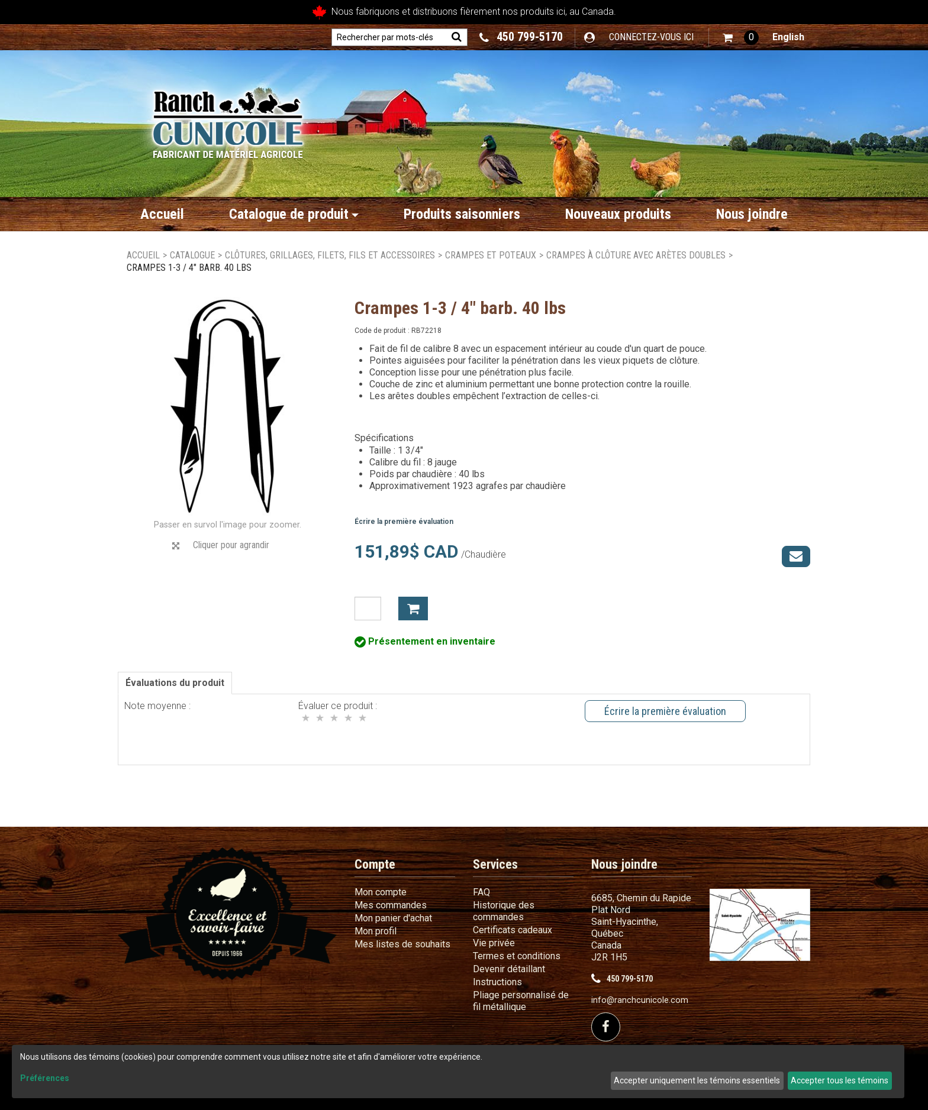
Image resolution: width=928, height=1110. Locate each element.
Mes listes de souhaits (402, 944)
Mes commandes (391, 905)
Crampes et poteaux (490, 255)
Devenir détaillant (509, 969)
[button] (741, 37)
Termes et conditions (516, 956)
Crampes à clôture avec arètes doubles (636, 255)
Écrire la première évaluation (404, 521)
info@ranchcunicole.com (639, 1000)
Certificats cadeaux (512, 930)
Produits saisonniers (462, 214)
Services (495, 864)
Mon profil (376, 931)
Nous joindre (752, 214)
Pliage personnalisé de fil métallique (521, 1000)
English (788, 37)
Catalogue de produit (294, 214)
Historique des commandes (503, 911)
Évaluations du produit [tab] (174, 682)
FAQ (481, 892)
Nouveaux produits (618, 214)
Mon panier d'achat (393, 918)
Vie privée (494, 943)
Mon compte (381, 892)
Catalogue (192, 255)
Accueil (162, 214)
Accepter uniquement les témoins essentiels (697, 1080)
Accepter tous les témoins (839, 1080)
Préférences (44, 1078)
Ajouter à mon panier (413, 608)
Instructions (497, 982)
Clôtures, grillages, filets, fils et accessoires (330, 255)
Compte (375, 864)
